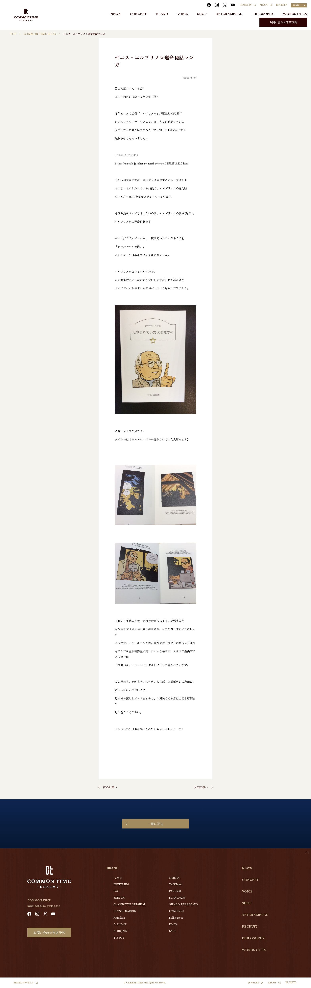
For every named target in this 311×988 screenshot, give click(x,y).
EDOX (173, 924)
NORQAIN (120, 931)
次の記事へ (201, 787)
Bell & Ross (176, 917)
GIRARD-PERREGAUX (183, 904)
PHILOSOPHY (262, 14)
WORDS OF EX (295, 14)
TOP (13, 33)
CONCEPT (138, 14)
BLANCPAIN (177, 897)
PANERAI (175, 891)
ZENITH (119, 897)
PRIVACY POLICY (24, 982)
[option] (301, 985)
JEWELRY (246, 5)
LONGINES (176, 911)
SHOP (202, 14)
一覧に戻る (155, 823)
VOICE (182, 14)
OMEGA (174, 877)
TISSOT (119, 937)
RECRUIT (281, 5)
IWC (116, 891)
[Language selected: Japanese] (299, 5)
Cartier (117, 877)
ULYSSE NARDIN (124, 911)
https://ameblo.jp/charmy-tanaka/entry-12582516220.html (151, 163)
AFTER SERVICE (229, 14)
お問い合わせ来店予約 (283, 22)
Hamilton (119, 917)
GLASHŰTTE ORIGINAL (129, 904)
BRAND (162, 14)
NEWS (115, 14)
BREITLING (121, 884)
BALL (172, 931)
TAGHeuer (175, 884)
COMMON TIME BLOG (40, 33)
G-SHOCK (120, 924)
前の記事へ (110, 787)
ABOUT (264, 5)
